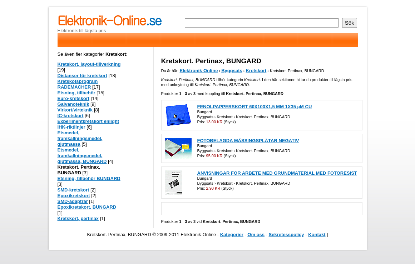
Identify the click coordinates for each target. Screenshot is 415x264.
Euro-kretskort (74, 98)
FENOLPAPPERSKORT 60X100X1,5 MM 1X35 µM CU (254, 106)
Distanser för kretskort (82, 75)
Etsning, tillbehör (76, 92)
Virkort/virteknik (75, 110)
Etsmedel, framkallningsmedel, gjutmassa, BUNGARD (82, 155)
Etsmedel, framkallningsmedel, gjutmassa (80, 138)
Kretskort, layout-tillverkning (89, 64)
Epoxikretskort (74, 195)
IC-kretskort (71, 115)
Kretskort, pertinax (78, 218)
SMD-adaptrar (73, 201)
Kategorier (231, 234)
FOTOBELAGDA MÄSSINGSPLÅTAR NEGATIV (248, 140)
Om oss (256, 234)
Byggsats (231, 70)
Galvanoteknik (73, 104)
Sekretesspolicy (286, 234)
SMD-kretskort (73, 190)
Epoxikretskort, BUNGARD (87, 207)
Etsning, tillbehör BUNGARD (89, 178)
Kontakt (316, 234)
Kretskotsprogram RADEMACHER (78, 84)
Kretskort (256, 70)
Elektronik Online (198, 70)
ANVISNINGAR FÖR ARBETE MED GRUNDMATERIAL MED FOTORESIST (277, 173)
